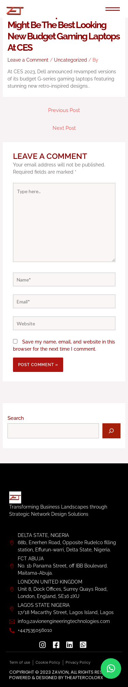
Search (16, 418)
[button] (111, 668)
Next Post (64, 128)
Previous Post (64, 110)
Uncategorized (70, 60)
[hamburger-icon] (112, 9)
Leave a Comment (28, 60)
